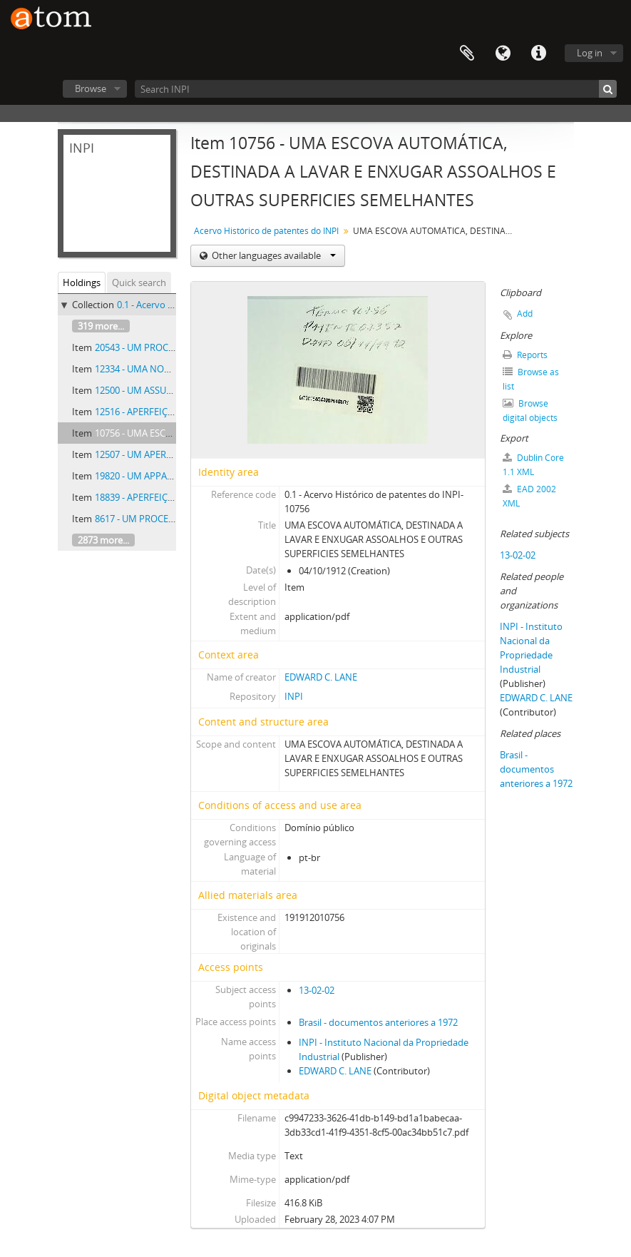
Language (502, 53)
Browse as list (531, 379)
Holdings (82, 282)
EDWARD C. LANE (320, 677)
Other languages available (273, 255)
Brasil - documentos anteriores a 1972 (378, 1022)
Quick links (538, 53)
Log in (589, 52)
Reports (525, 355)
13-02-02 (316, 990)
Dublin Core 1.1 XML (533, 465)
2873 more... (103, 540)
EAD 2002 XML (529, 496)
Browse (90, 88)
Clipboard (467, 53)
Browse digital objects (530, 410)
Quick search (139, 282)
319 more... (101, 326)
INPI (293, 696)
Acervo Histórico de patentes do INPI (266, 231)
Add (525, 313)
